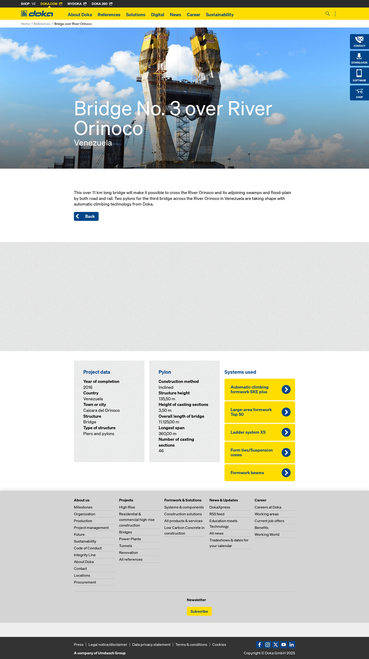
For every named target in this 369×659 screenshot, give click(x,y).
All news (216, 533)
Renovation (128, 552)
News (175, 15)
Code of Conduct (88, 548)
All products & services (183, 520)
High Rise (127, 507)
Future (79, 534)
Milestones (83, 507)
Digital (157, 15)
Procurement (85, 582)
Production (83, 520)
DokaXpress (219, 507)
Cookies (219, 644)
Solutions (135, 15)
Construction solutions (183, 513)
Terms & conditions (191, 644)
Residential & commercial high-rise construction (137, 519)
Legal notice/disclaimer (107, 644)
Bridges (125, 532)
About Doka (80, 15)
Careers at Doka (268, 507)
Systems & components (184, 507)
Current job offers (269, 520)
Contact (80, 568)
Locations (82, 575)
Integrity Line (85, 554)
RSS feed (216, 513)
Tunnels (125, 545)
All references (131, 559)
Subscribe (199, 611)
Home (25, 23)
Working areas (267, 513)
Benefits (262, 527)
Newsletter (196, 599)
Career (193, 15)
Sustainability (220, 15)
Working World (267, 534)
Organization (84, 513)
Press (79, 644)
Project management (91, 527)
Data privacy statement (151, 644)
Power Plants (130, 538)
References (109, 15)
